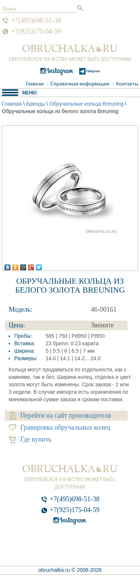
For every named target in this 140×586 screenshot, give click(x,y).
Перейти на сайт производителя (60, 416)
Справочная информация (79, 84)
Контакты (127, 84)
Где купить (30, 439)
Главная (35, 84)
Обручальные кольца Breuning (86, 104)
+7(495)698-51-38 (36, 20)
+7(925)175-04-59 (36, 31)
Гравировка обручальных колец (59, 428)
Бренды (35, 104)
